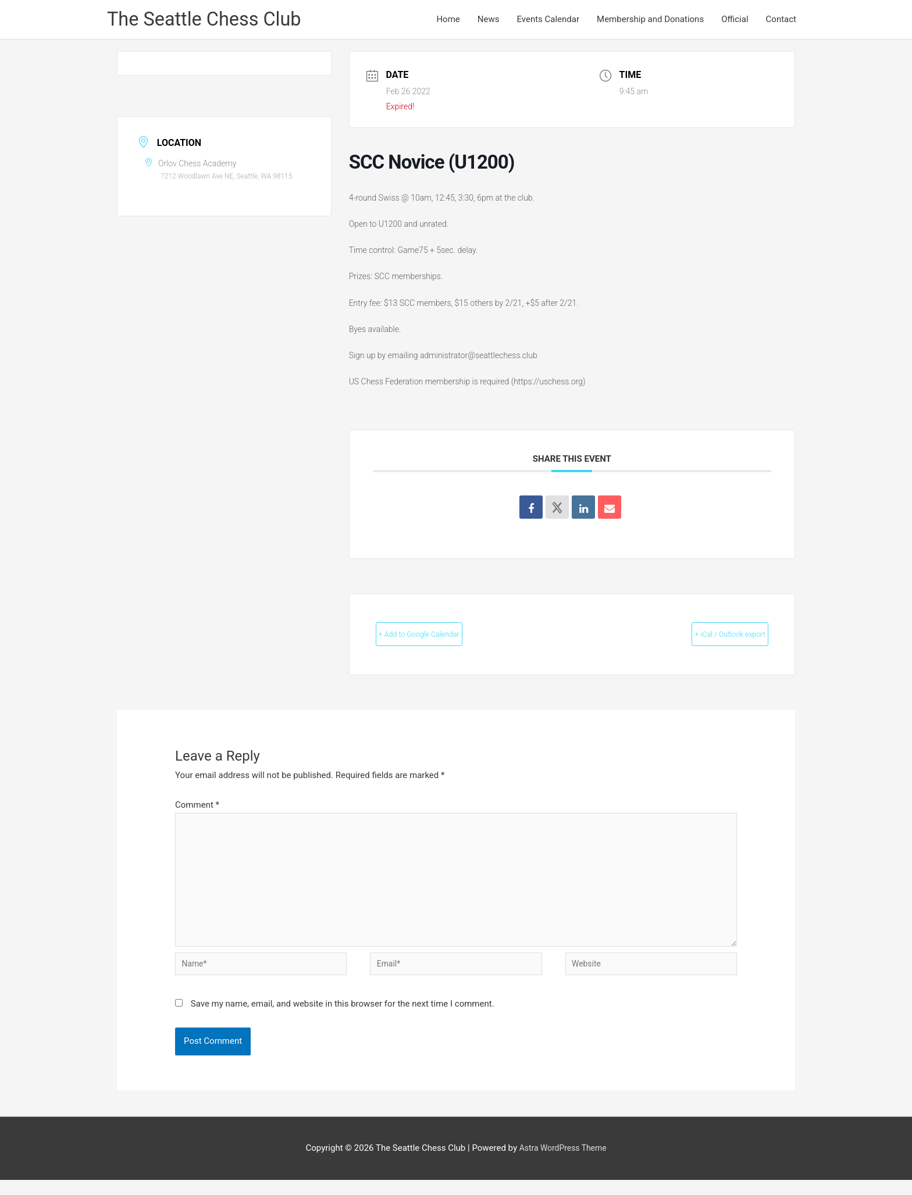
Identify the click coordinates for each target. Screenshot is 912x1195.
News (489, 21)
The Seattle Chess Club (211, 21)
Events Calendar (547, 21)
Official (734, 21)
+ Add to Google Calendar (441, 637)
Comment (197, 807)
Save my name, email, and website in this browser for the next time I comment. (342, 1019)
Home (447, 21)
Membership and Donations (650, 21)
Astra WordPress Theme (563, 1163)
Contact (781, 21)
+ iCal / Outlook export (709, 637)
